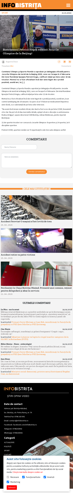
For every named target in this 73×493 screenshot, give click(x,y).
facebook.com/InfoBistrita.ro (25, 424)
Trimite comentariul (36, 172)
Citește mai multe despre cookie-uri (28, 472)
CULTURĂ (7, 454)
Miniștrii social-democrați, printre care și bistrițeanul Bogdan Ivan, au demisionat (35, 372)
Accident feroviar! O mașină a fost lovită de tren (26, 221)
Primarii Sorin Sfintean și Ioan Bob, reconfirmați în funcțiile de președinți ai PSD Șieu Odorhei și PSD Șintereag (36, 323)
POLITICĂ (7, 446)
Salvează (12, 487)
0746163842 (17, 429)
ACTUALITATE (9, 442)
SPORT (7, 450)
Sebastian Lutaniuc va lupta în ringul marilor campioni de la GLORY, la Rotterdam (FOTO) (34, 338)
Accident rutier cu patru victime (18, 254)
